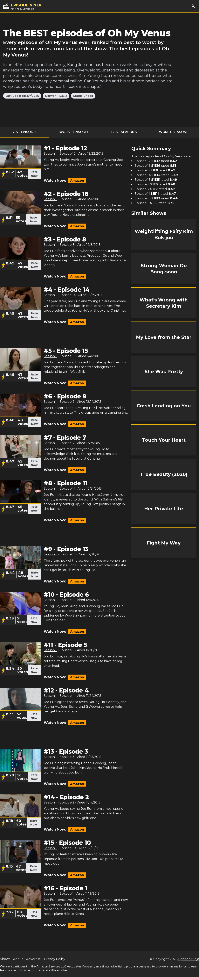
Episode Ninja (188, 959)
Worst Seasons (174, 132)
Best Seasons (124, 132)
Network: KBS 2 (56, 96)
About (18, 959)
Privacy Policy (54, 959)
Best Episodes (24, 132)
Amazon (77, 180)
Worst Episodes (74, 132)
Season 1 (50, 153)
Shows (5, 959)
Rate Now (34, 174)
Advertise (33, 959)
